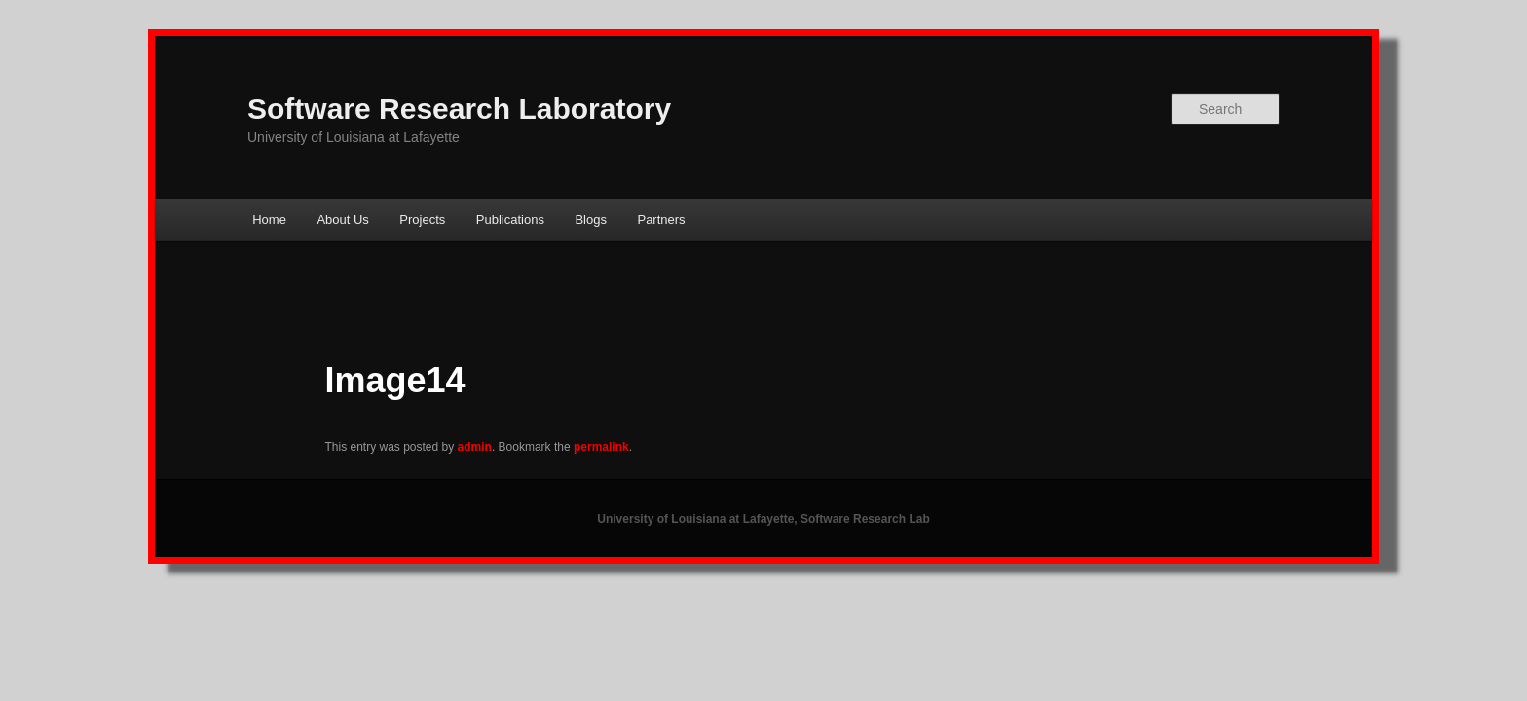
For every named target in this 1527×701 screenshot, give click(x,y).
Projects (422, 219)
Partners (661, 219)
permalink (601, 447)
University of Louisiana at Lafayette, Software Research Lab (763, 519)
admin (475, 447)
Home (269, 219)
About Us (342, 219)
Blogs (591, 219)
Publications (510, 219)
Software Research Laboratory (459, 108)
